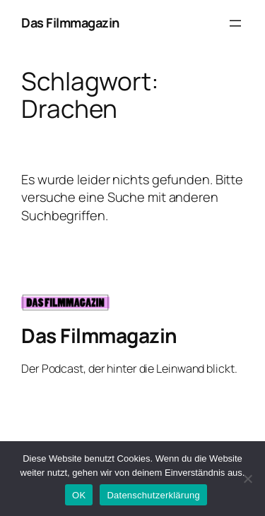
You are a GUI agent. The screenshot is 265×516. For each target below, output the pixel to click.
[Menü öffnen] (235, 23)
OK (79, 495)
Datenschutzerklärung (153, 495)
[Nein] (247, 479)
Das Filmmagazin (70, 22)
